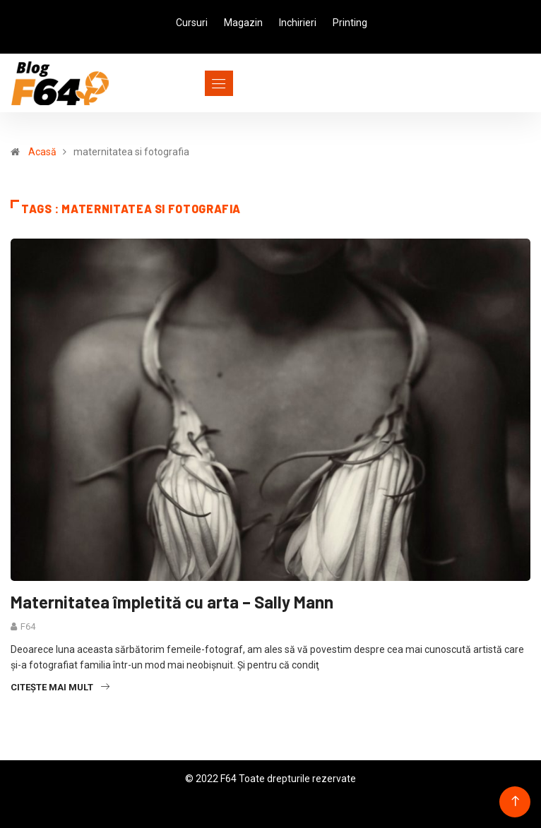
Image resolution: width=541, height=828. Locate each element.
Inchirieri (297, 22)
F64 (27, 626)
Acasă (42, 151)
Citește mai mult (60, 687)
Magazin (243, 22)
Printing (350, 22)
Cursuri (192, 22)
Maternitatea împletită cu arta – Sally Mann (172, 602)
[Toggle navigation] (193, 83)
